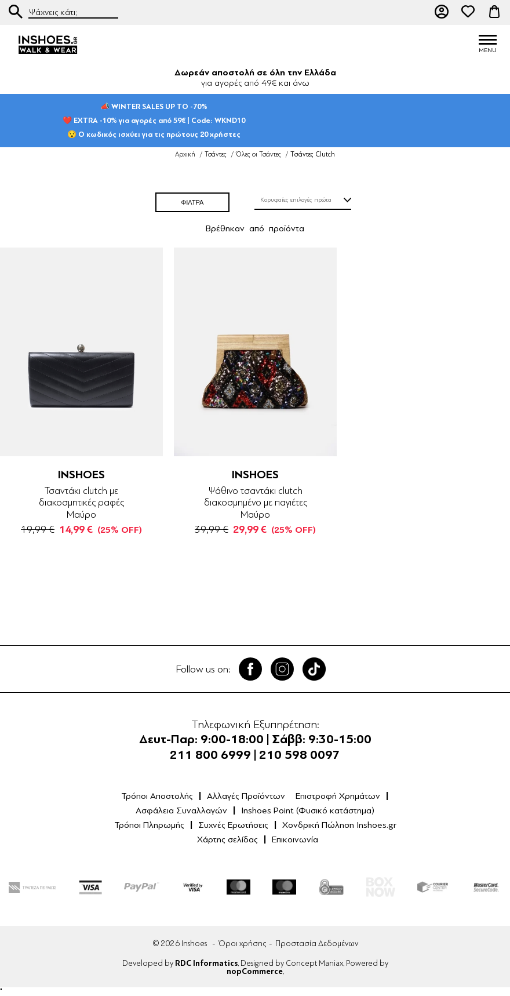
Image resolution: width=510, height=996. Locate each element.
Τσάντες (216, 154)
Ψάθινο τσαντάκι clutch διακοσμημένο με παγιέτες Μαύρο (255, 502)
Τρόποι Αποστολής (157, 796)
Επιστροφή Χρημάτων (338, 796)
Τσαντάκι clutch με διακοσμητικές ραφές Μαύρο (81, 502)
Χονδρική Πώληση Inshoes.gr (339, 825)
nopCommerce (255, 971)
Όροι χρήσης (242, 943)
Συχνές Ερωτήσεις (233, 825)
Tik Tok (314, 669)
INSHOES (81, 474)
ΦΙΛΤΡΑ (192, 202)
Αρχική (185, 154)
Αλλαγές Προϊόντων (246, 796)
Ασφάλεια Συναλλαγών (181, 810)
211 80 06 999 (415, 12)
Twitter (282, 669)
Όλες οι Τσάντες (258, 154)
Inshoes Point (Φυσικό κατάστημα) (307, 810)
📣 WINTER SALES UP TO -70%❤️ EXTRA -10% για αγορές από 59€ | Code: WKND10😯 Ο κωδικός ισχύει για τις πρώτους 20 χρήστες (154, 120)
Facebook (250, 669)
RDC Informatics (206, 963)
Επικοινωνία (295, 839)
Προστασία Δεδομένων (316, 943)
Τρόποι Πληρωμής (149, 825)
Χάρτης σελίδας (227, 839)
